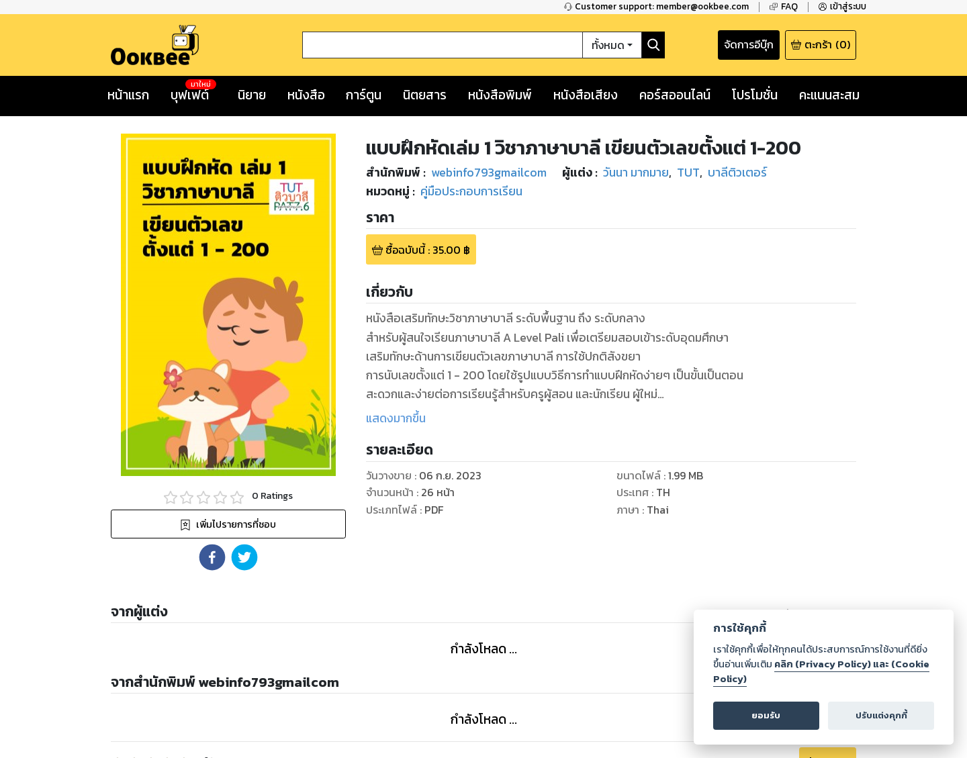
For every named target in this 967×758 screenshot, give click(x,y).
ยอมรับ (765, 715)
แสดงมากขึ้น (396, 418)
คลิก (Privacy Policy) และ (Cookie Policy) (821, 671)
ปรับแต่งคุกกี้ (881, 715)
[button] (212, 557)
